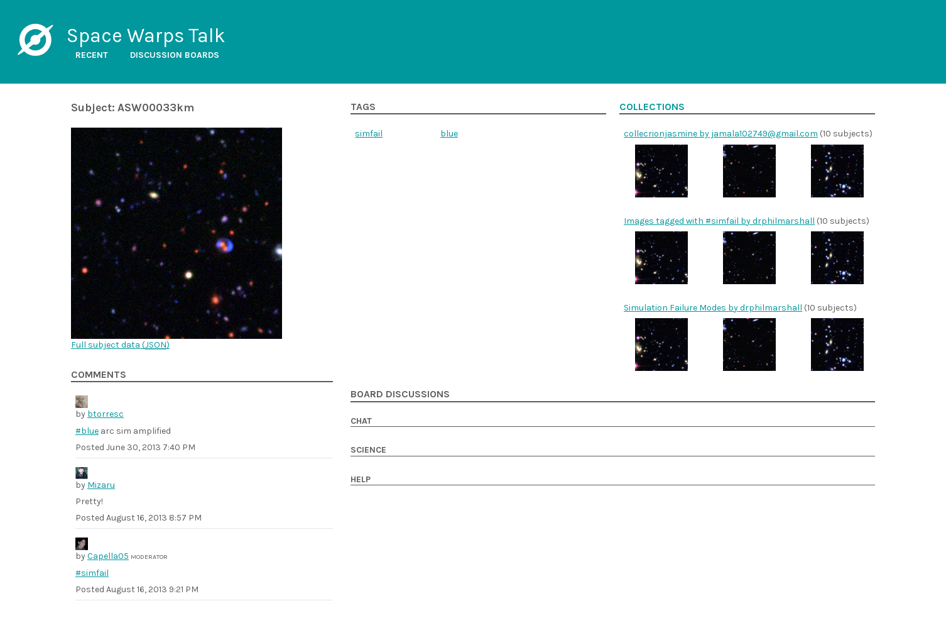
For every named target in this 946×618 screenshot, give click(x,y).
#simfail (92, 573)
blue (449, 133)
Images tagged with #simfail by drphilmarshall (719, 221)
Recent (91, 55)
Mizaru (101, 485)
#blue (87, 431)
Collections (652, 107)
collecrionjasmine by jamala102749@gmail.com (721, 133)
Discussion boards (174, 55)
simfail (369, 133)
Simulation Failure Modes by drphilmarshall (713, 307)
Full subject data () (120, 344)
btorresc (105, 414)
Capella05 (108, 556)
